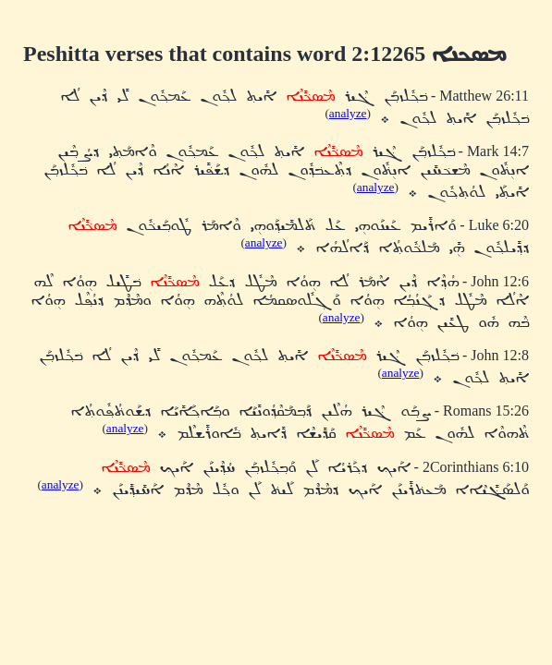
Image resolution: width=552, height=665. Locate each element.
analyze (348, 113)
